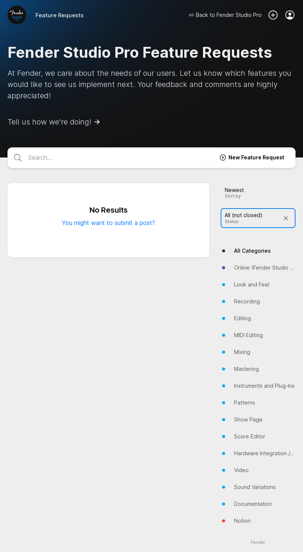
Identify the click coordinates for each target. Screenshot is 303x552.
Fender (258, 542)
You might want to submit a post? (108, 222)
